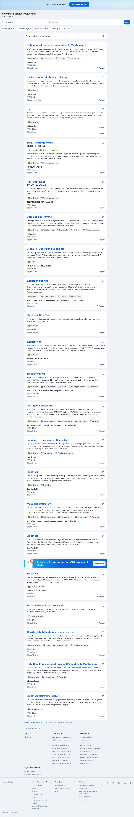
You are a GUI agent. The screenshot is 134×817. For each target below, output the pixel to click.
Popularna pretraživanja (86, 786)
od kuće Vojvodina (86, 737)
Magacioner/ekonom (39, 503)
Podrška (34, 788)
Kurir (29, 109)
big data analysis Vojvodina (61, 754)
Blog (56, 791)
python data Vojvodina (59, 748)
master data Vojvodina (59, 743)
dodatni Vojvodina (85, 740)
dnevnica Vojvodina (86, 746)
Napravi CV (99, 564)
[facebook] (107, 783)
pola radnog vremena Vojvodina (90, 748)
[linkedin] (125, 783)
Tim (33, 797)
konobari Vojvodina (86, 751)
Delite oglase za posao (62, 788)
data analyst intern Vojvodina (61, 737)
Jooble (15, 812)
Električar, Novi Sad (38, 315)
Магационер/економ (39, 405)
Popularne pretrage (32, 729)
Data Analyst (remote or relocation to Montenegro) (56, 45)
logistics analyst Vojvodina (61, 757)
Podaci (34, 791)
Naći (127, 22)
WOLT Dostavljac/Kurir (40, 142)
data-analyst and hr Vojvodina (62, 751)
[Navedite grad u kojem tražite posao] (70, 22)
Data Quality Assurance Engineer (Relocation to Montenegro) (62, 664)
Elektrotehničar (36, 373)
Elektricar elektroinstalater (43, 695)
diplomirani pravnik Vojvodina (89, 757)
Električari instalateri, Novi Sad (45, 605)
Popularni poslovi (29, 771)
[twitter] (119, 783)
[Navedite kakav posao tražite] (23, 22)
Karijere (34, 803)
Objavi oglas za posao (79, 4)
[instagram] (113, 783)
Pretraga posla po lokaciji (32, 774)
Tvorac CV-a (83, 802)
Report (100, 68)
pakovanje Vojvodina (86, 760)
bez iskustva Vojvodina (87, 743)
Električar (32, 471)
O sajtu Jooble (37, 786)
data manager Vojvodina (60, 760)
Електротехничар (38, 280)
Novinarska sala (37, 794)
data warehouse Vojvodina (61, 746)
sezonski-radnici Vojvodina (88, 754)
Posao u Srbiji (83, 788)
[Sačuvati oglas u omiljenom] (103, 45)
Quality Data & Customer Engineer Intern (50, 632)
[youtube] (130, 783)
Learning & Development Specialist (47, 440)
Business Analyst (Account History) (47, 77)
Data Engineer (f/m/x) (39, 216)
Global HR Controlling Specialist (45, 248)
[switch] (104, 36)
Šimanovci (27, 737)
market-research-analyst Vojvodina (63, 740)
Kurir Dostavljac (36, 181)
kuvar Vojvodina (85, 763)
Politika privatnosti (85, 796)
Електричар (34, 341)
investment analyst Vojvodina (62, 763)
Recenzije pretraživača (39, 800)
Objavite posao (60, 786)
